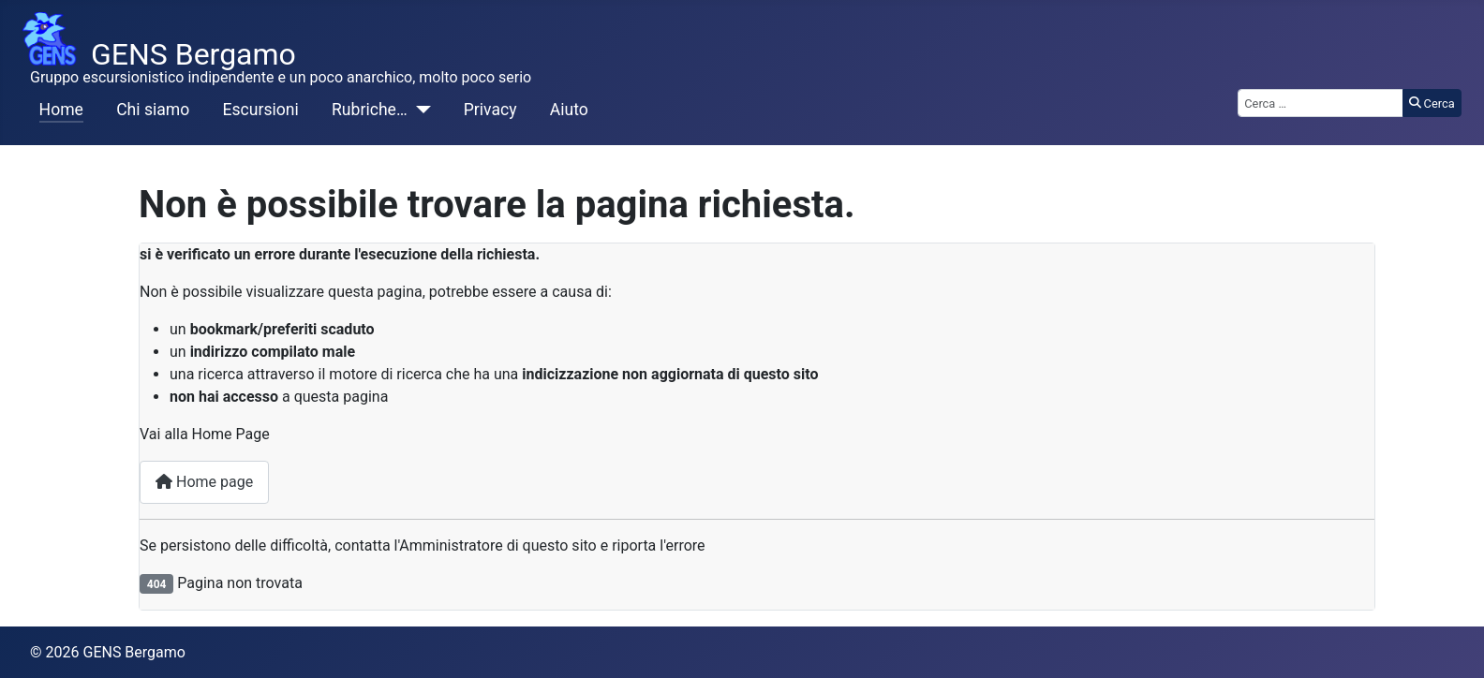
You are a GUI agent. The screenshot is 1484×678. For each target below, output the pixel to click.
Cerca (1432, 103)
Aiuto (569, 109)
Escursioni (261, 109)
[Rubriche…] (419, 109)
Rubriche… (370, 109)
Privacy (490, 109)
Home (61, 109)
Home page (204, 482)
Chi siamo (152, 109)
